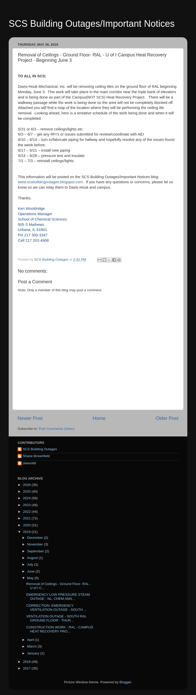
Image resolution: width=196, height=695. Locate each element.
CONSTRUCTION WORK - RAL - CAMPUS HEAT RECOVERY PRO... (59, 629)
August (33, 558)
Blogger (125, 682)
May (30, 578)
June (31, 571)
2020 (27, 525)
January (33, 653)
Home (99, 418)
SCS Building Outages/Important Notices (92, 23)
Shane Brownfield (36, 456)
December (35, 538)
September (36, 551)
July (30, 564)
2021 (27, 518)
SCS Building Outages (40, 449)
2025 (27, 491)
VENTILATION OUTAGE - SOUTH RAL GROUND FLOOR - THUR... (56, 618)
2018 (27, 662)
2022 (27, 512)
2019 (27, 532)
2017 (27, 668)
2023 (27, 505)
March (32, 646)
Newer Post (30, 418)
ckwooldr (29, 463)
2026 (27, 485)
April (31, 640)
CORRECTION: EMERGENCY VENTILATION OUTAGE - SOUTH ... (56, 608)
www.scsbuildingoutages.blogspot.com (50, 182)
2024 (27, 498)
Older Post (167, 418)
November (35, 544)
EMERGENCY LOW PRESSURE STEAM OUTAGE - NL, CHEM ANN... (58, 597)
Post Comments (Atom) (57, 429)
